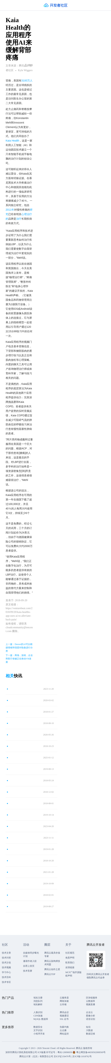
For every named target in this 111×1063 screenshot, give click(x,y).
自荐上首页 (28, 966)
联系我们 (69, 962)
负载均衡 (64, 1027)
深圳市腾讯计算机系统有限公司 (21, 1052)
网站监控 (64, 1033)
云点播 (63, 1030)
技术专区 (6, 982)
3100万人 (26, 80)
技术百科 (6, 977)
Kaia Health (12, 140)
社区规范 (69, 953)
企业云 (89, 1012)
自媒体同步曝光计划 (31, 955)
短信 (88, 1027)
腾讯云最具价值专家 (52, 955)
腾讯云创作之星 (52, 969)
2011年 (10, 209)
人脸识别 (37, 1012)
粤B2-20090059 (65, 1052)
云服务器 (64, 997)
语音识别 (90, 1019)
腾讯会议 (64, 1012)
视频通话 (64, 1015)
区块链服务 (91, 997)
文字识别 (37, 1030)
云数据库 (90, 1001)
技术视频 (6, 967)
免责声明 (69, 957)
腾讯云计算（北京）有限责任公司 (36, 1056)
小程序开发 (39, 1033)
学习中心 (6, 972)
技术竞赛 (27, 971)
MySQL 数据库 (40, 1019)
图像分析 (90, 1015)
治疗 (18, 218)
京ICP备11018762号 (81, 1056)
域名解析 (37, 1004)
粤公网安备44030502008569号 (91, 1052)
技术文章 (6, 953)
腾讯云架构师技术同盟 (52, 963)
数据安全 (37, 1027)
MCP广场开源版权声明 (73, 974)
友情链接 (69, 967)
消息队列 (37, 1001)
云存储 (63, 1004)
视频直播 (90, 1004)
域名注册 (37, 997)
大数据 (89, 1030)
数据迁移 (90, 1033)
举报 (28, 65)
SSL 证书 (64, 1019)
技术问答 (6, 957)
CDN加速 (38, 1015)
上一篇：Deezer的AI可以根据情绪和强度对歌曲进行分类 (19, 647)
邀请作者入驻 (30, 961)
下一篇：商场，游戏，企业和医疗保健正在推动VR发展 (19, 658)
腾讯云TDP (49, 974)
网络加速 (64, 1001)
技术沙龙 (6, 962)
